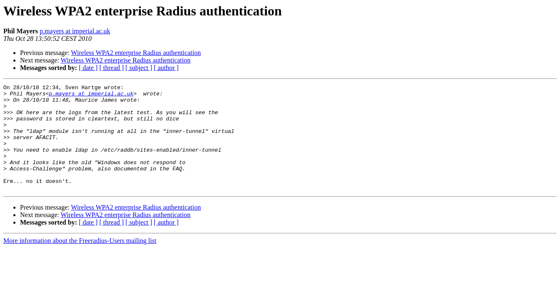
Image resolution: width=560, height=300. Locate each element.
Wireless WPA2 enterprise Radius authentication (136, 52)
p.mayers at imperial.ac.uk (75, 31)
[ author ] (166, 67)
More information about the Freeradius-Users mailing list (79, 261)
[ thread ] (111, 67)
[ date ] (88, 67)
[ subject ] (139, 67)
